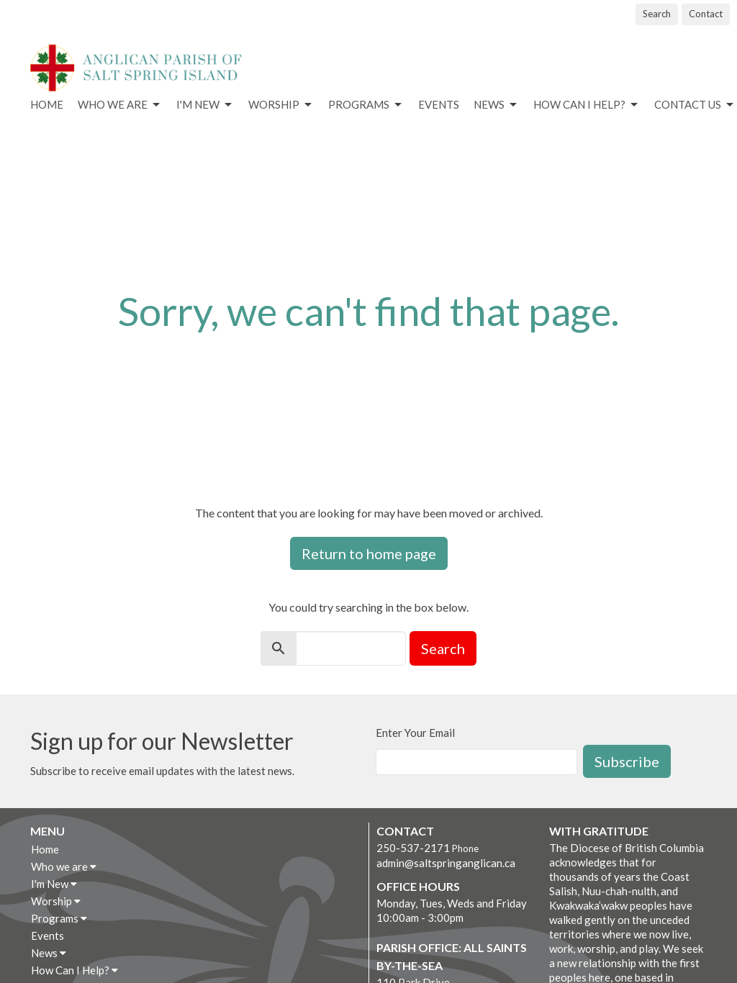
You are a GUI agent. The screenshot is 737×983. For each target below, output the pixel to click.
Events (438, 104)
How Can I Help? (586, 105)
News (496, 105)
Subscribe (626, 761)
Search (657, 13)
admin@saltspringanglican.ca (445, 862)
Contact (706, 13)
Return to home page (369, 553)
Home (46, 104)
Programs (366, 105)
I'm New (205, 105)
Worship (281, 105)
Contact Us (695, 105)
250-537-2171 (413, 847)
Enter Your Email (415, 732)
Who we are (120, 105)
